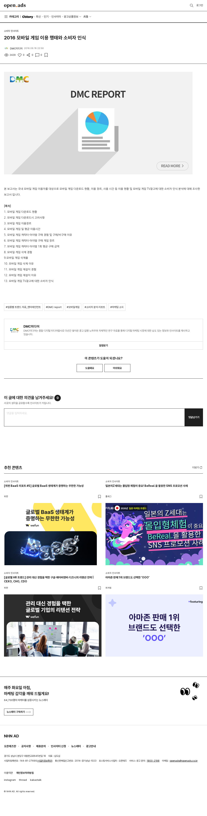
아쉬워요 (117, 368)
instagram (10, 779)
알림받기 (103, 345)
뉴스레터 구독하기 (19, 711)
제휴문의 (41, 746)
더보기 (197, 468)
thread (23, 779)
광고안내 (91, 746)
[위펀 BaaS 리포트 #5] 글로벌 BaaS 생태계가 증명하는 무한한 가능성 (44, 485)
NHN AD (11, 736)
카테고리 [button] (11, 17)
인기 (46, 16)
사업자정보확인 (45, 760)
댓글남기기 (193, 417)
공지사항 (26, 746)
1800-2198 (153, 760)
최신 (38, 16)
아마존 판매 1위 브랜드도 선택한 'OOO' (127, 577)
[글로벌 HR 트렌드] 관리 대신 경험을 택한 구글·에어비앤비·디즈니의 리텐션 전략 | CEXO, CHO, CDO (49, 579)
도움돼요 (89, 368)
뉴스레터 (76, 746)
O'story (27, 16)
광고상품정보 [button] (71, 16)
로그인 (199, 5)
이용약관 (8, 772)
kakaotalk (36, 779)
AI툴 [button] (85, 16)
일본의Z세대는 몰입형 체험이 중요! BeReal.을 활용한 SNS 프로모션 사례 (147, 485)
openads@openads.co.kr (184, 760)
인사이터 (56, 16)
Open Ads (15, 5)
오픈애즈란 (10, 746)
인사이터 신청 (58, 746)
